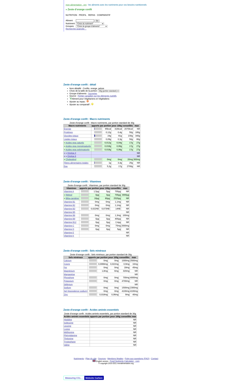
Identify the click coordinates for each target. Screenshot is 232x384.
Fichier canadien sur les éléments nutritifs (97, 96)
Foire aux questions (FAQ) (137, 358)
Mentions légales (115, 358)
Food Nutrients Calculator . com (124, 361)
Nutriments (79, 358)
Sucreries (92, 93)
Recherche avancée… (76, 29)
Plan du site (90, 358)
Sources (102, 358)
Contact (154, 358)
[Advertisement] (116, 57)
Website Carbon (94, 378)
